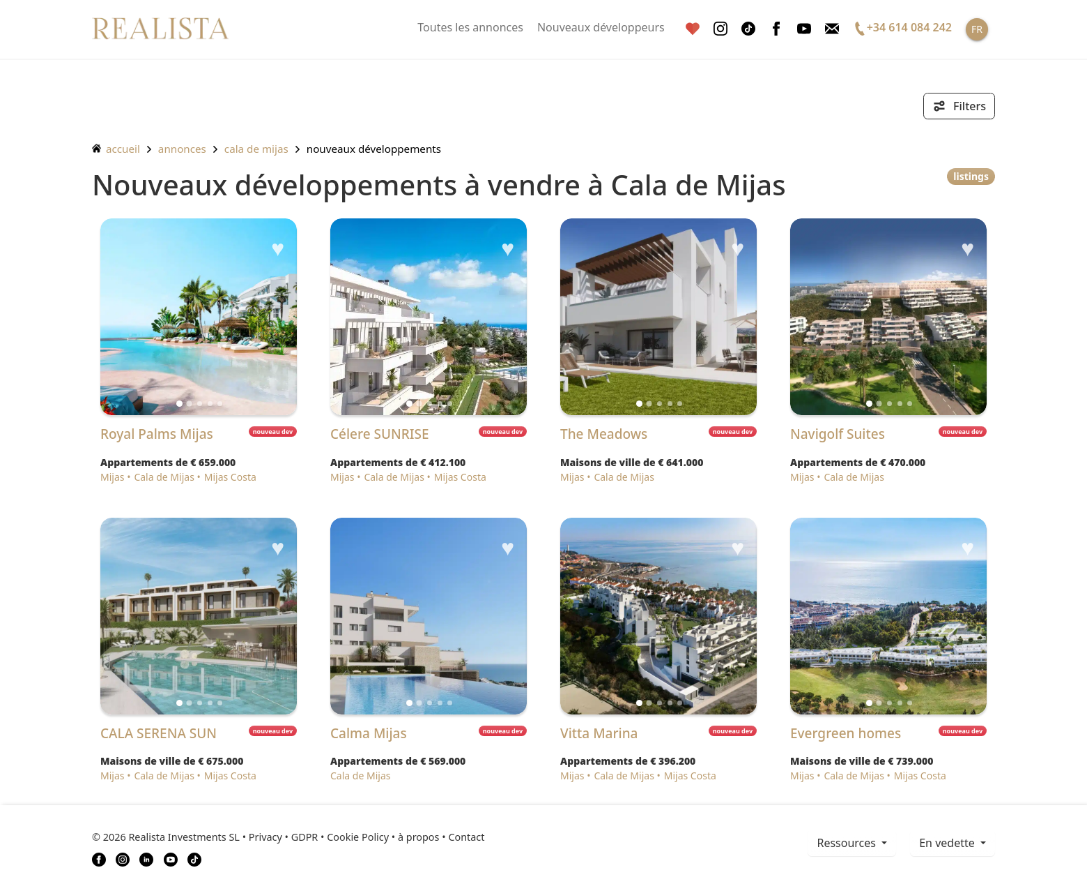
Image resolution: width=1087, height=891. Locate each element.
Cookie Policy (358, 837)
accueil (116, 149)
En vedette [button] (948, 843)
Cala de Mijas (256, 149)
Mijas (112, 477)
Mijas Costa (230, 477)
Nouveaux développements (374, 149)
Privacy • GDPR (283, 837)
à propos (418, 837)
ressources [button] (848, 843)
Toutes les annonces (470, 27)
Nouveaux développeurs (601, 27)
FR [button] (976, 29)
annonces (182, 149)
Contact (466, 837)
